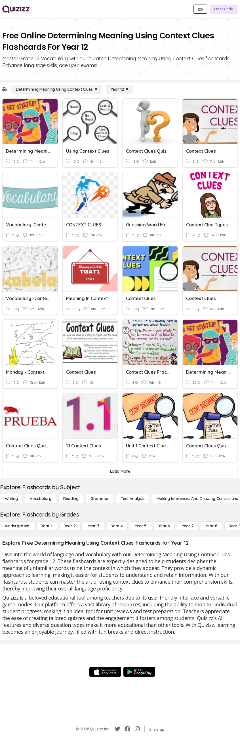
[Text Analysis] (133, 498)
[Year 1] (46, 525)
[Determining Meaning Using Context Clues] (56, 89)
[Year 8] (211, 525)
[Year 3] (93, 525)
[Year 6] (164, 525)
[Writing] (11, 498)
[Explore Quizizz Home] (16, 9)
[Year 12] (119, 89)
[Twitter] (117, 729)
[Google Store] (139, 672)
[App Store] (105, 672)
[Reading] (70, 498)
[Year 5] (140, 525)
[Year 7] (187, 525)
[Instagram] (137, 729)
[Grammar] (100, 498)
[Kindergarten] (17, 525)
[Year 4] (117, 525)
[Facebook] (127, 729)
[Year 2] (70, 525)
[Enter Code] (224, 9)
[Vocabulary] (40, 498)
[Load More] (120, 471)
